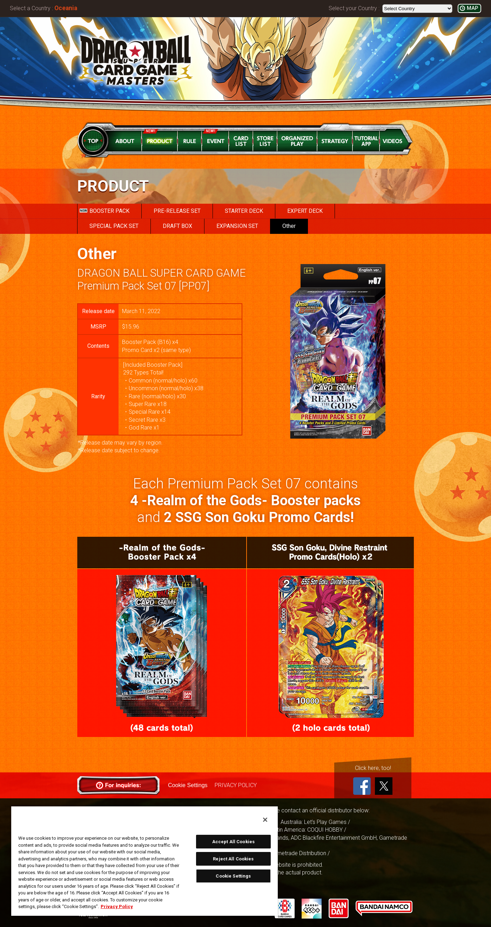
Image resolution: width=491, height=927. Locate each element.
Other (289, 226)
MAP (472, 8)
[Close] (265, 819)
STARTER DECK (244, 211)
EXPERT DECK (305, 211)
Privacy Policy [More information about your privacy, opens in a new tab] (117, 906)
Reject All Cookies (233, 858)
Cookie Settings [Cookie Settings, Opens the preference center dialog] (233, 876)
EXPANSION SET (237, 226)
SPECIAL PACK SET (114, 226)
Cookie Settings (187, 785)
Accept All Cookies (233, 841)
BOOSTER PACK (104, 211)
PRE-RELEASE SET (177, 211)
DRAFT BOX (177, 226)
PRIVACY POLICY (235, 785)
